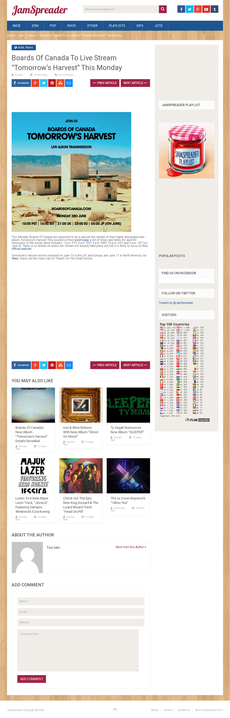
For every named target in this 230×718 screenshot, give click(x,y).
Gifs (139, 26)
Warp (15, 258)
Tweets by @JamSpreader (176, 303)
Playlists (117, 26)
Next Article (135, 83)
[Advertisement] (79, 100)
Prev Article (105, 83)
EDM (35, 26)
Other (92, 26)
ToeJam (19, 74)
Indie (17, 26)
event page (82, 240)
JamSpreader (15, 710)
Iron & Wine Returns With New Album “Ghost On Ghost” (80, 432)
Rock (71, 26)
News (32, 35)
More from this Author (131, 547)
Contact (168, 710)
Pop (53, 26)
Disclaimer (184, 710)
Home (10, 35)
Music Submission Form (209, 710)
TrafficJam (119, 508)
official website (21, 249)
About (154, 710)
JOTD (159, 26)
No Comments (65, 74)
